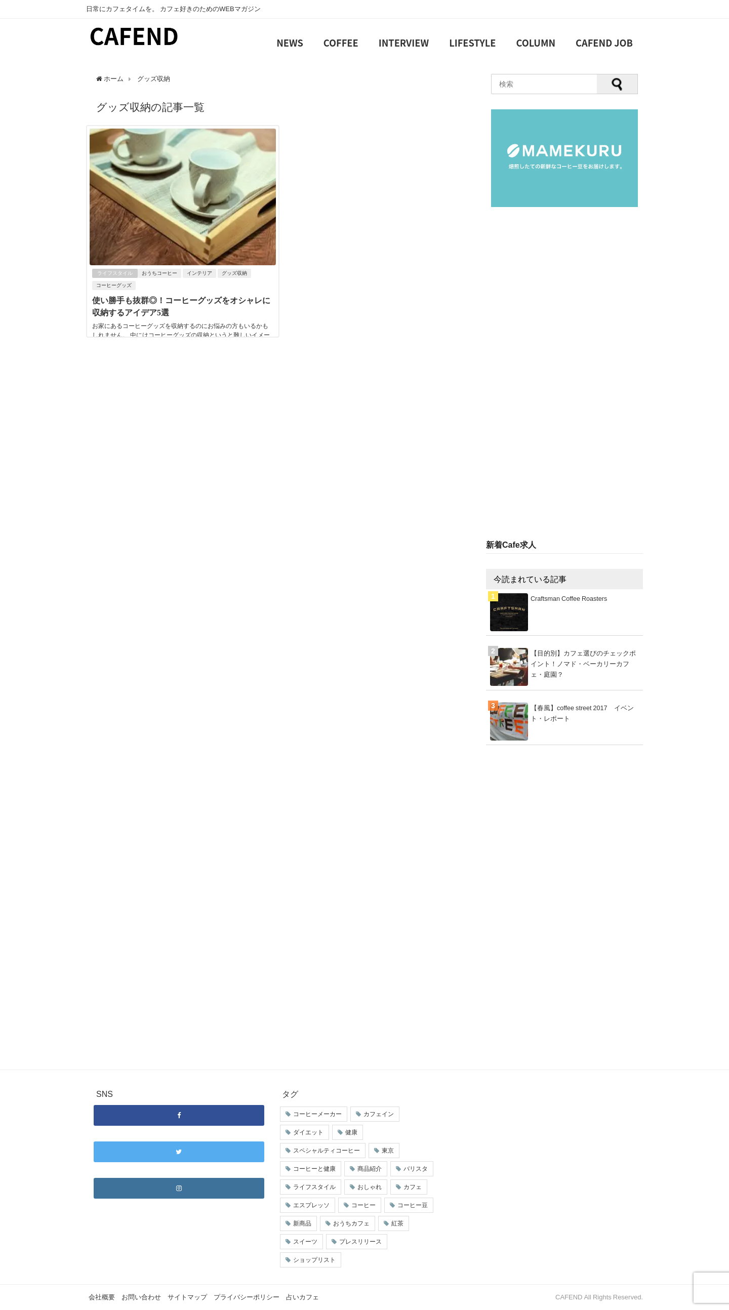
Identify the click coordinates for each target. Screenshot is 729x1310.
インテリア (199, 273)
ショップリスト (314, 1260)
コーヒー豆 (412, 1205)
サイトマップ (187, 1297)
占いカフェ (302, 1297)
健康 (351, 1132)
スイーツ (305, 1242)
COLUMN (536, 42)
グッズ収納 (234, 273)
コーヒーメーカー (317, 1114)
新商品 (302, 1223)
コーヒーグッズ (114, 285)
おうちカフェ (351, 1223)
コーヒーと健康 (314, 1169)
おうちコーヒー (159, 273)
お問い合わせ (141, 1297)
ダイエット (308, 1132)
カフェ (412, 1187)
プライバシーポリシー (246, 1297)
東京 (388, 1151)
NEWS (289, 42)
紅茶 (397, 1223)
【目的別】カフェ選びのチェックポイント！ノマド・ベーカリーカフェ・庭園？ (583, 664)
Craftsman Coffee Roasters (569, 598)
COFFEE (340, 42)
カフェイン (378, 1114)
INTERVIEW (404, 42)
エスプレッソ (311, 1205)
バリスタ (415, 1169)
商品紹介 (369, 1169)
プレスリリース (360, 1242)
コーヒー (363, 1205)
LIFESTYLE (472, 42)
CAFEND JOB (604, 42)
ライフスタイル (115, 273)
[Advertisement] (564, 374)
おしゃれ (369, 1187)
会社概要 (102, 1297)
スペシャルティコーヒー (326, 1151)
